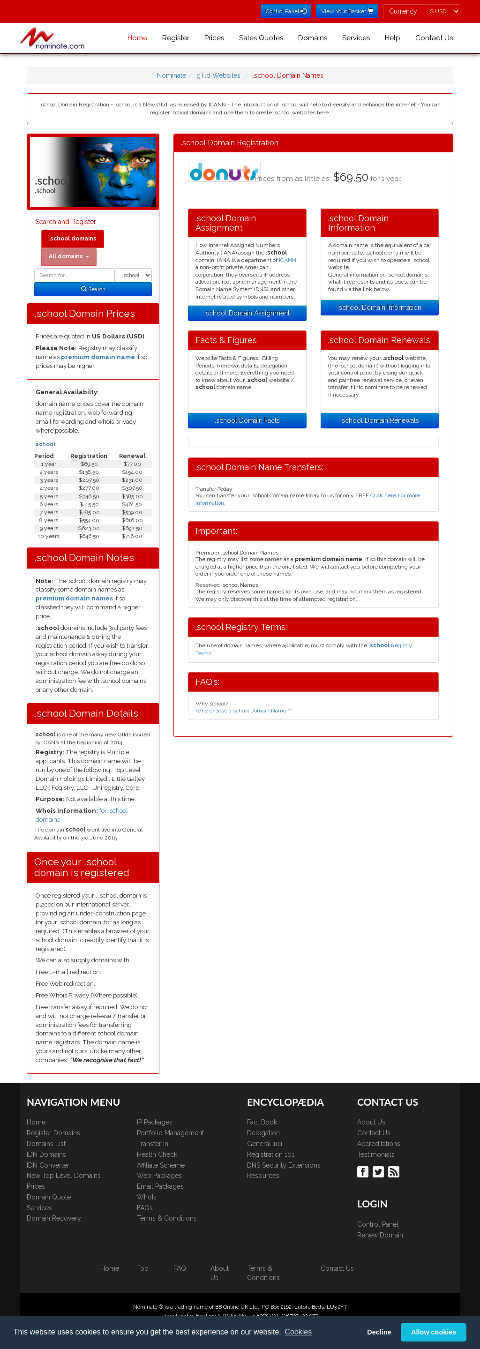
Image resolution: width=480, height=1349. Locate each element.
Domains (312, 38)
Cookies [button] (298, 1332)
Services (356, 38)
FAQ (179, 1268)
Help (392, 38)
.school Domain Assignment (247, 313)
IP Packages (154, 1122)
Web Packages (159, 1175)
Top (143, 1268)
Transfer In (152, 1143)
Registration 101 (270, 1154)
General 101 (265, 1143)
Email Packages (160, 1186)
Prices (214, 38)
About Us (371, 1122)
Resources (263, 1175)
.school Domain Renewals (379, 420)
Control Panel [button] (286, 11)
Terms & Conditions (167, 1218)
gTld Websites (218, 75)
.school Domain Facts (247, 420)
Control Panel (377, 1224)
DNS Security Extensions (284, 1165)
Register (175, 38)
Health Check (157, 1154)
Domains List (46, 1143)
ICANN (287, 260)
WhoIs (147, 1197)
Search (93, 289)
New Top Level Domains (64, 1175)
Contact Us (434, 38)
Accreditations (378, 1143)
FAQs (145, 1208)
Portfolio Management (170, 1133)
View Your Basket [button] (347, 11)
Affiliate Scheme (161, 1165)
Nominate (171, 75)
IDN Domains (46, 1154)
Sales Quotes (261, 38)
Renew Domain (380, 1235)
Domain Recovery (54, 1218)
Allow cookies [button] (433, 1332)
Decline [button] (379, 1332)
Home (137, 38)
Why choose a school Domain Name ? (243, 710)
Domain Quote (49, 1197)
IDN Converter (48, 1165)
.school (44, 444)
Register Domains (53, 1133)
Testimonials (376, 1154)
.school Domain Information (379, 307)
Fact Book (262, 1122)
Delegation (263, 1133)
